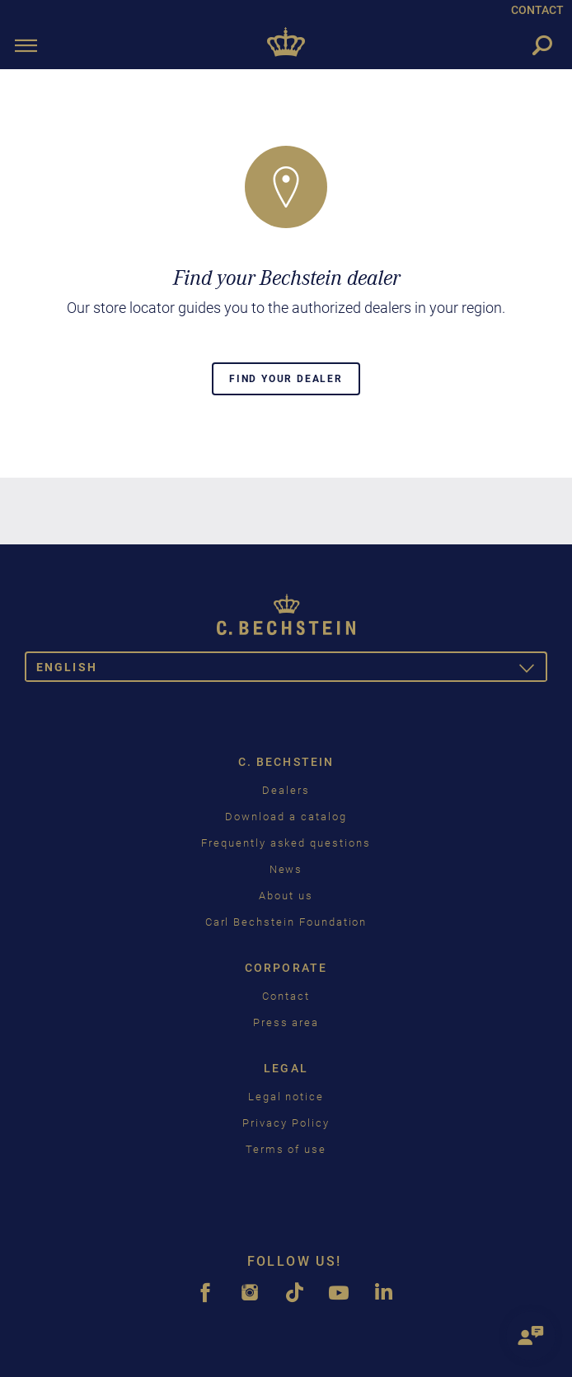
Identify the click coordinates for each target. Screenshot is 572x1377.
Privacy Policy (285, 1123)
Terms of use (286, 1149)
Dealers (286, 790)
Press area (286, 1022)
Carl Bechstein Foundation (286, 922)
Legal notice (286, 1096)
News (286, 869)
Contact (286, 996)
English (291, 670)
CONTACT (537, 9)
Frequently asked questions (286, 843)
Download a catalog (285, 816)
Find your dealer (286, 379)
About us (286, 895)
